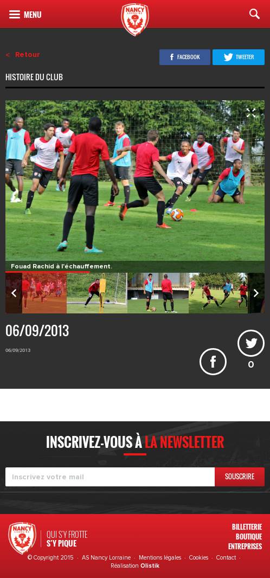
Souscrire (239, 476)
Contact (226, 558)
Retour (27, 55)
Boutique (249, 536)
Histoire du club (35, 78)
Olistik (149, 566)
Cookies (198, 558)
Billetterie (247, 526)
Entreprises (245, 546)
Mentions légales (160, 558)
